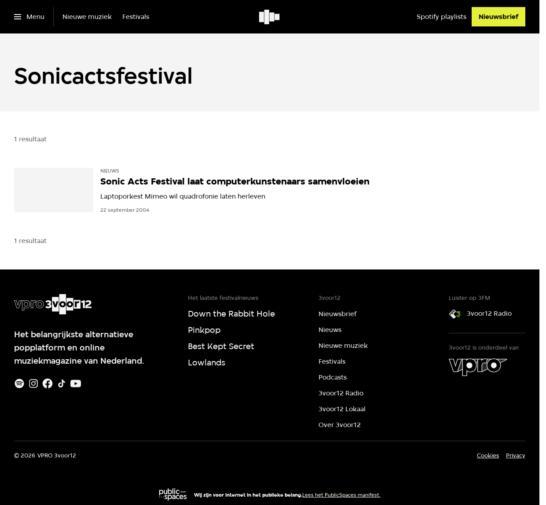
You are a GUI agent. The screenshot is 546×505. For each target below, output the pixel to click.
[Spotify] (19, 383)
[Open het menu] (29, 16)
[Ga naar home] (269, 17)
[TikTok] (61, 383)
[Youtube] (75, 383)
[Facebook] (47, 383)
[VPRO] (478, 367)
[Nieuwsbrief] (498, 16)
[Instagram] (33, 383)
